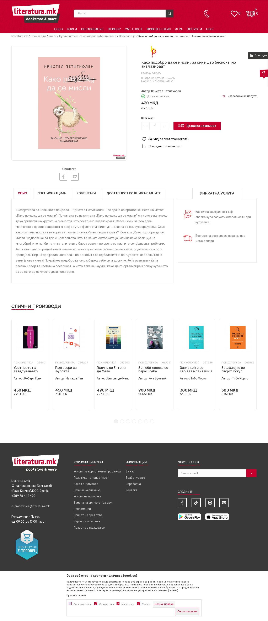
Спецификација (52, 193)
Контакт (132, 490)
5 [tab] (140, 421)
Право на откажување (89, 527)
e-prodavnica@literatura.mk (30, 506)
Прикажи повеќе (76, 595)
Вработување (135, 477)
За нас (130, 471)
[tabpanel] (30, 364)
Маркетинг (128, 604)
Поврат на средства (88, 515)
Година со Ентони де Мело (111, 369)
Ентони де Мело (118, 378)
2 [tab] (122, 421)
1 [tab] (116, 421)
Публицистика (69, 36)
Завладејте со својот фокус (233, 369)
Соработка (133, 484)
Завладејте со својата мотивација (196, 369)
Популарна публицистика (98, 36)
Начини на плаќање (87, 490)
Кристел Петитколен (166, 91)
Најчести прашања (87, 521)
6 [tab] (146, 421)
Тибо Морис (199, 378)
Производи (38, 36)
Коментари (86, 193)
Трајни (146, 604)
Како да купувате (86, 484)
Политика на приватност (91, 477)
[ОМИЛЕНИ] (234, 11)
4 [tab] (134, 421)
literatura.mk (19, 36)
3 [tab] (128, 421)
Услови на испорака (87, 496)
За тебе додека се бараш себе (153, 369)
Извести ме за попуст (242, 96)
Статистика (106, 604)
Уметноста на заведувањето (26, 369)
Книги (52, 36)
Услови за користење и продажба (97, 471)
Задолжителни (83, 604)
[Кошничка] (251, 11)
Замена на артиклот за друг (93, 502)
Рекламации (82, 509)
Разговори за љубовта (66, 369)
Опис (22, 193)
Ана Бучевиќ (157, 378)
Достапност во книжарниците (134, 193)
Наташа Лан (74, 378)
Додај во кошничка (201, 126)
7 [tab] (152, 421)
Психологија (127, 36)
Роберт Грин (33, 378)
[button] (199, 139)
